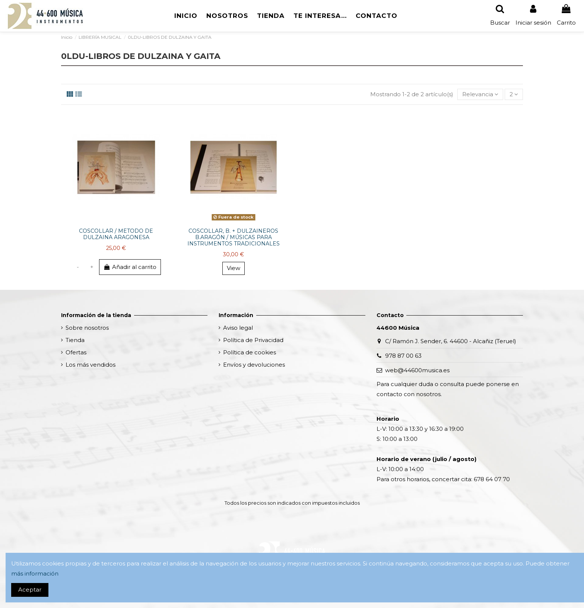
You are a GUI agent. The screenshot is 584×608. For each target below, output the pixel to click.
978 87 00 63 (403, 355)
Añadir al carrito (130, 266)
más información (34, 573)
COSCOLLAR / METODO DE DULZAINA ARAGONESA (116, 234)
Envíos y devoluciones (254, 364)
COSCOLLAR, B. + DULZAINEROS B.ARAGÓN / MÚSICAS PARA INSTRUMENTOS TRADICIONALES (233, 237)
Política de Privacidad (253, 340)
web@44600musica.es (417, 370)
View (233, 268)
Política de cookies (249, 352)
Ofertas (76, 352)
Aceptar (29, 589)
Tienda (75, 340)
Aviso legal (238, 327)
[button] (271, 15)
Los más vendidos (90, 364)
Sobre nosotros (87, 327)
